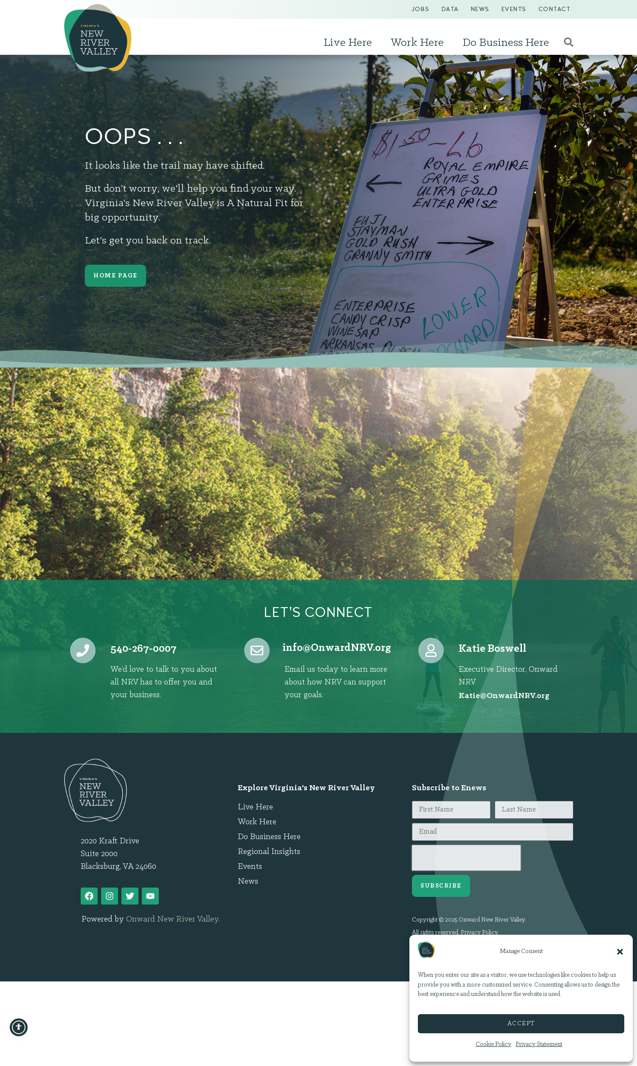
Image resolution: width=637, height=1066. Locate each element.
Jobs (421, 9)
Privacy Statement (539, 1044)
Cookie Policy (493, 1044)
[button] (620, 951)
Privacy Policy (479, 933)
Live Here (350, 43)
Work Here (419, 43)
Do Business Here (507, 43)
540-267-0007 (143, 649)
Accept (521, 1024)
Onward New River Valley (172, 1017)
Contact (554, 9)
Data (450, 9)
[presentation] (466, 858)
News (480, 9)
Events (514, 9)
